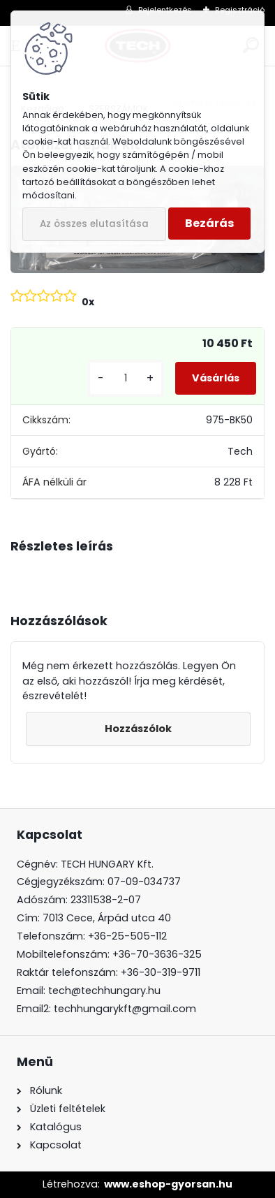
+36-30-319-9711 (160, 972)
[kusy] (125, 378)
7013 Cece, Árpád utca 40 (107, 918)
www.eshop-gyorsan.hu (168, 1184)
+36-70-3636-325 (157, 954)
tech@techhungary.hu (104, 991)
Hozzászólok (138, 729)
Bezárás (209, 223)
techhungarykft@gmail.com (125, 1009)
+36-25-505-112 (127, 936)
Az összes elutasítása (94, 224)
